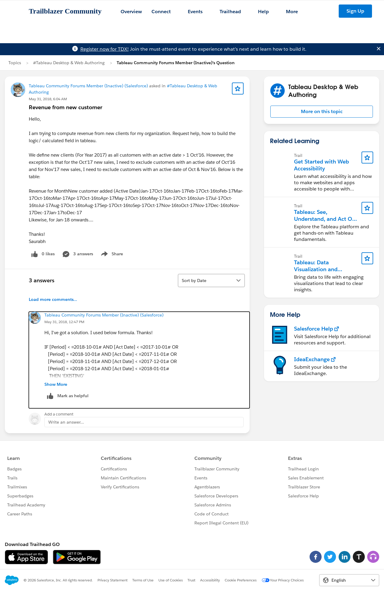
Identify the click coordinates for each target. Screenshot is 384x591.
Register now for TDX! (104, 49)
